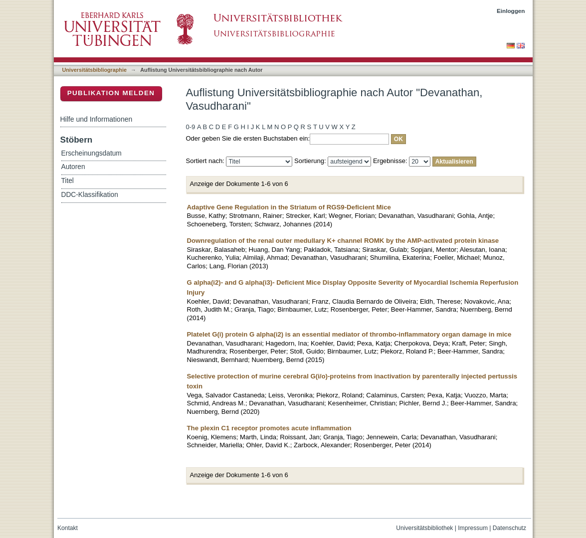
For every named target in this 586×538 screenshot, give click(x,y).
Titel (67, 180)
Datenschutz (509, 528)
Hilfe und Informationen (96, 119)
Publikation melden (111, 93)
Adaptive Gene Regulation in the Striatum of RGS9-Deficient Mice (289, 207)
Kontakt (67, 528)
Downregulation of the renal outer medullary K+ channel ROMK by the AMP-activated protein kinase (343, 240)
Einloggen (511, 10)
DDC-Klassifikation (89, 194)
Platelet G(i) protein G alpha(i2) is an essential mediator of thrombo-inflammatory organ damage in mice (349, 334)
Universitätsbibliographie (94, 70)
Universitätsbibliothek (424, 528)
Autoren (73, 167)
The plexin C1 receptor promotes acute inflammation (269, 428)
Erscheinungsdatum (91, 153)
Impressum (473, 528)
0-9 (190, 127)
